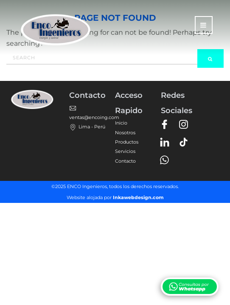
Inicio (121, 123)
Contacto (125, 161)
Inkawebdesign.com (138, 197)
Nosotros (125, 133)
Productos (126, 142)
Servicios (125, 151)
